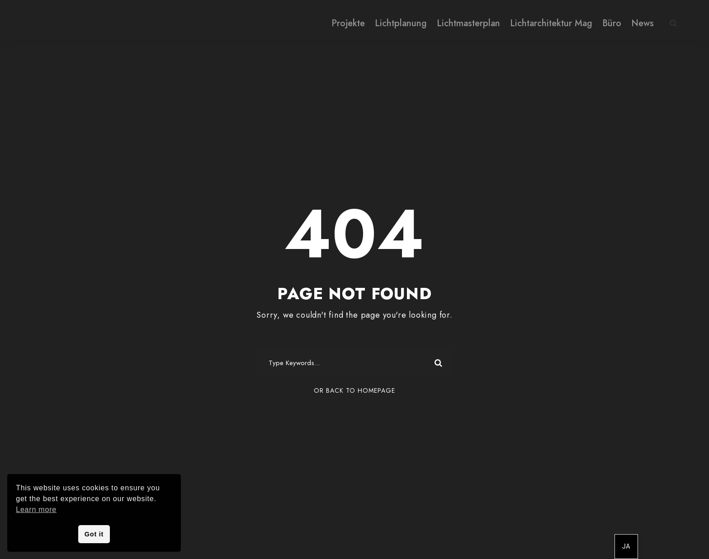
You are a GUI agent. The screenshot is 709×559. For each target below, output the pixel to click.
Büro (611, 23)
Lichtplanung (401, 23)
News (642, 23)
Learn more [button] (36, 509)
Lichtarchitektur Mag (551, 23)
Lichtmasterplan (468, 23)
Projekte (348, 23)
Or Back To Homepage (354, 390)
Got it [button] (94, 534)
